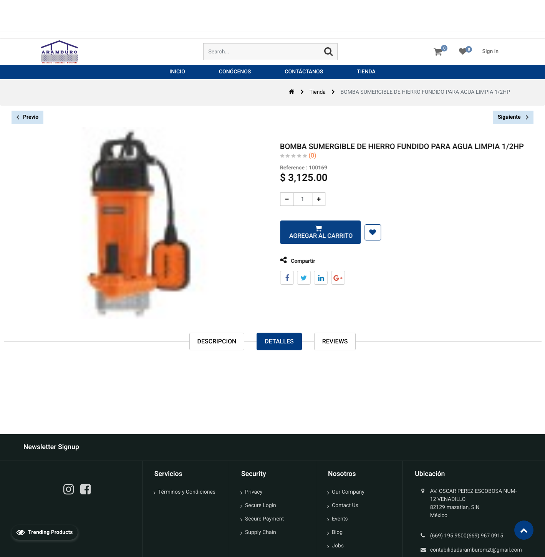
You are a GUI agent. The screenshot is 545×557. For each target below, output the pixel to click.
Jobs (338, 546)
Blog (337, 532)
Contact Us (345, 505)
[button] (367, 232)
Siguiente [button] (513, 117)
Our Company (348, 492)
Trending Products (45, 532)
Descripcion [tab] (217, 341)
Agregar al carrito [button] (314, 235)
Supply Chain (260, 532)
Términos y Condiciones (186, 492)
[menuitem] (177, 72)
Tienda (318, 92)
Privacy (253, 492)
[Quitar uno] (281, 199)
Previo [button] (27, 117)
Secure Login (260, 505)
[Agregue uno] (313, 199)
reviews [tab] (335, 341)
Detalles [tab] (279, 341)
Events (340, 519)
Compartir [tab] (292, 260)
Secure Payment (264, 519)
